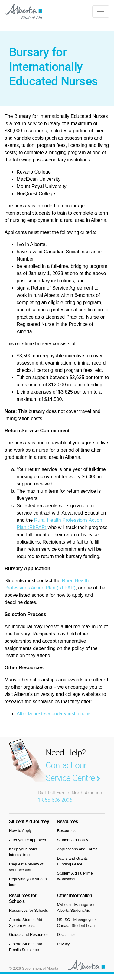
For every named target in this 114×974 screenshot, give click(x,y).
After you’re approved (27, 840)
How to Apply (20, 830)
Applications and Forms (77, 849)
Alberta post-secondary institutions (54, 713)
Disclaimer (66, 934)
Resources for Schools (28, 910)
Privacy (63, 944)
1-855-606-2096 (55, 800)
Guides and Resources (28, 934)
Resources (66, 830)
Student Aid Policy (72, 840)
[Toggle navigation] (100, 11)
